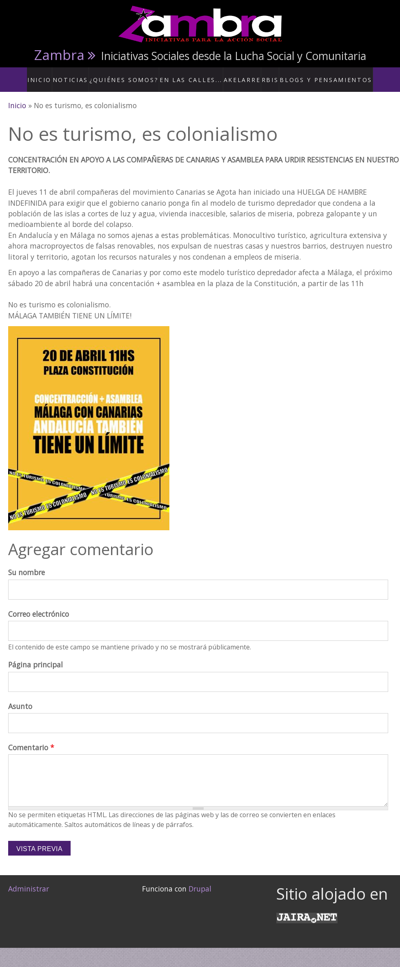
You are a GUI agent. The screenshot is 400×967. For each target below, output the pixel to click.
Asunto (20, 697)
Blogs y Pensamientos (318, 75)
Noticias (88, 75)
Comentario (31, 739)
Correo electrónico (38, 605)
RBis (268, 75)
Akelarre (238, 75)
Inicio (57, 75)
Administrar (28, 880)
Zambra (59, 54)
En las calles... (193, 75)
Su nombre (26, 564)
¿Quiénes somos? (136, 75)
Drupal (200, 880)
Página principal (35, 656)
